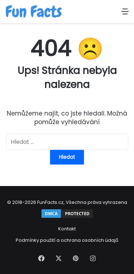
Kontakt (67, 228)
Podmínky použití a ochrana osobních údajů (67, 240)
